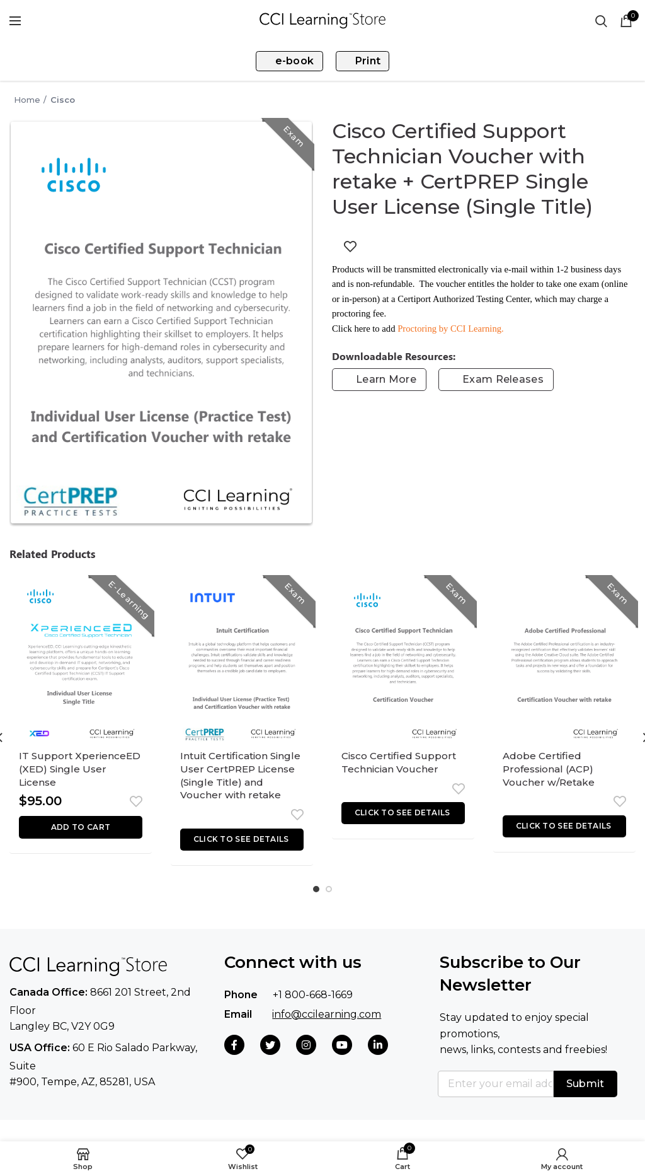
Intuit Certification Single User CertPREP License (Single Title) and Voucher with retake (236, 787)
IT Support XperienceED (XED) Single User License (80, 772)
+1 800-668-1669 (313, 1016)
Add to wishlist (350, 246)
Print (361, 61)
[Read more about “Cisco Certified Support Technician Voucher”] (403, 817)
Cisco (62, 100)
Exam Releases (503, 379)
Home (27, 100)
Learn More (386, 379)
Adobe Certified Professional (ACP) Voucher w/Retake (551, 772)
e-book (291, 61)
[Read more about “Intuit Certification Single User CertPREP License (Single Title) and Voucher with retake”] (242, 862)
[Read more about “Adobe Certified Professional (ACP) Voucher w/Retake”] (564, 832)
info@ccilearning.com (326, 1035)
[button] (80, 833)
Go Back (4, 99)
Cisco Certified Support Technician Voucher (400, 764)
